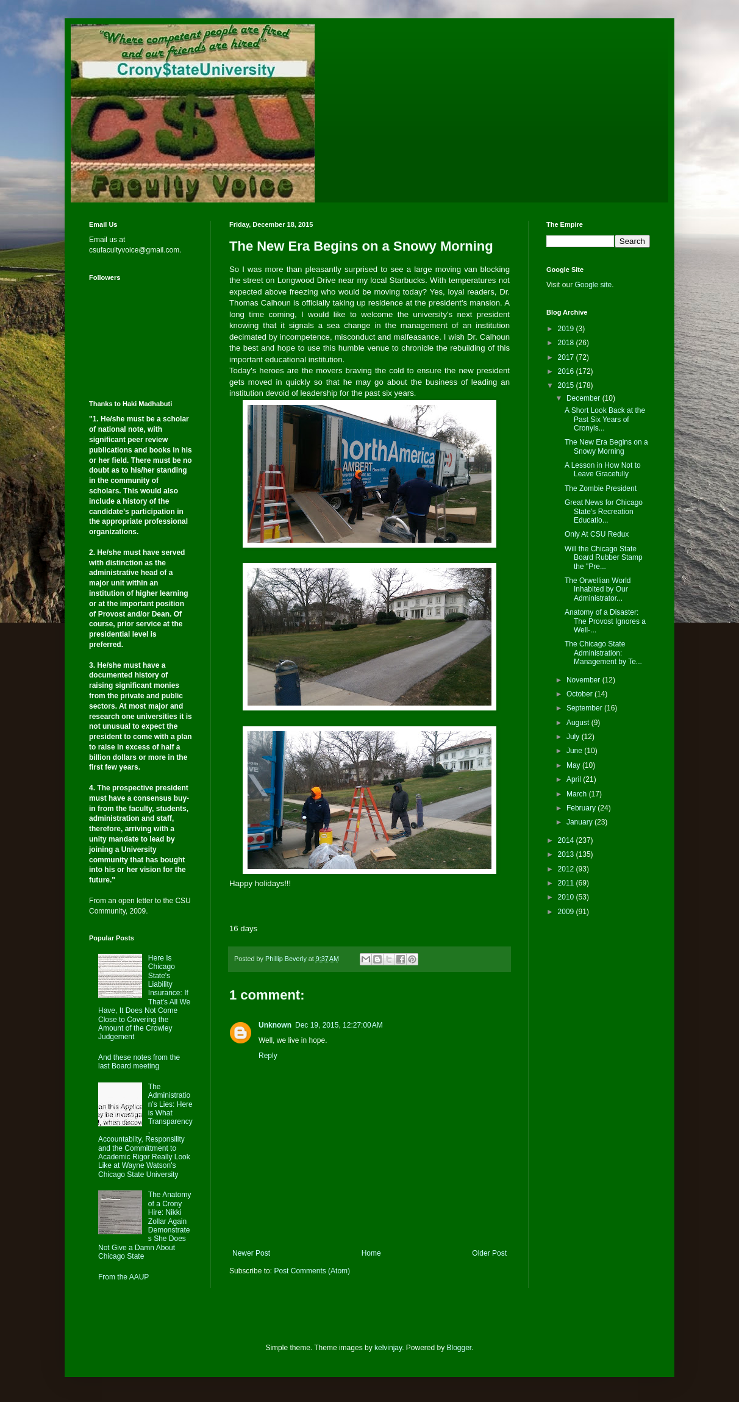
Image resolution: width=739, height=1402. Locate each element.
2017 (567, 357)
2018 (567, 342)
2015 (567, 385)
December (584, 398)
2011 (567, 883)
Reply (268, 1055)
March (577, 794)
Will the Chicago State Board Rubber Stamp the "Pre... (604, 558)
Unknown (275, 1025)
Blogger (459, 1347)
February (582, 808)
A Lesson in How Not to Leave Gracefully (603, 469)
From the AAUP (123, 1277)
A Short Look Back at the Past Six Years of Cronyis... (605, 419)
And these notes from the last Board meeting (139, 1061)
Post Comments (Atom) (312, 1271)
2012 (567, 869)
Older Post (489, 1253)
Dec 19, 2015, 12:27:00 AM (339, 1025)
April (574, 779)
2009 (567, 911)
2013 (567, 854)
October (580, 694)
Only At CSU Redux (597, 534)
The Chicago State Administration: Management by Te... (603, 653)
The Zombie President (601, 488)
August (578, 722)
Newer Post (251, 1253)
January (580, 822)
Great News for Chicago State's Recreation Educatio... (604, 511)
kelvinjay (388, 1347)
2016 (567, 371)
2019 (567, 328)
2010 (567, 897)
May (574, 765)
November (584, 680)
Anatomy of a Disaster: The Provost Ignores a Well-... (605, 621)
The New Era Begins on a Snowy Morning (606, 446)
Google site (593, 285)
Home (371, 1253)
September (585, 708)
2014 (567, 840)
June (575, 750)
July (574, 736)
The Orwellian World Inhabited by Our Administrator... (597, 589)
